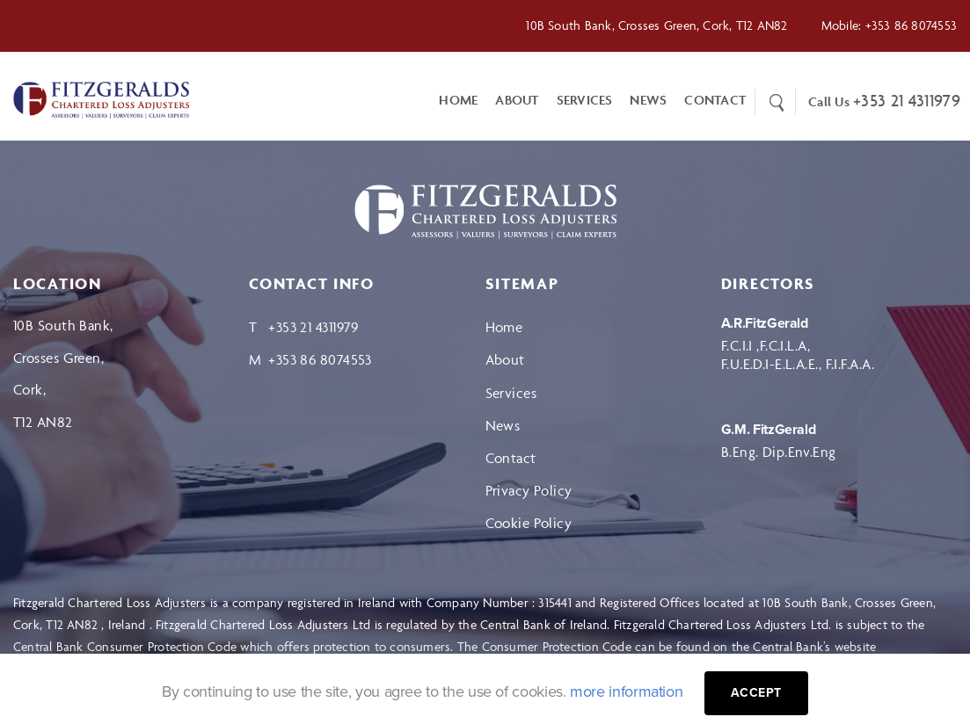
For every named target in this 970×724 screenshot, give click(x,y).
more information (626, 691)
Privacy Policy (529, 490)
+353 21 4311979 (906, 100)
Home (458, 99)
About (516, 99)
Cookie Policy (529, 523)
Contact (510, 458)
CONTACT (715, 99)
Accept (756, 692)
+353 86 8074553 (911, 25)
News (648, 99)
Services (585, 99)
